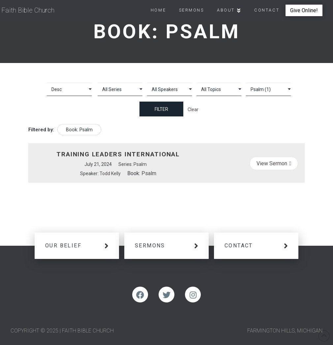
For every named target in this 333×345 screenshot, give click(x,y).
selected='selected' (268, 89)
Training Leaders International (118, 154)
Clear (193, 109)
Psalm (140, 164)
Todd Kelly (110, 173)
